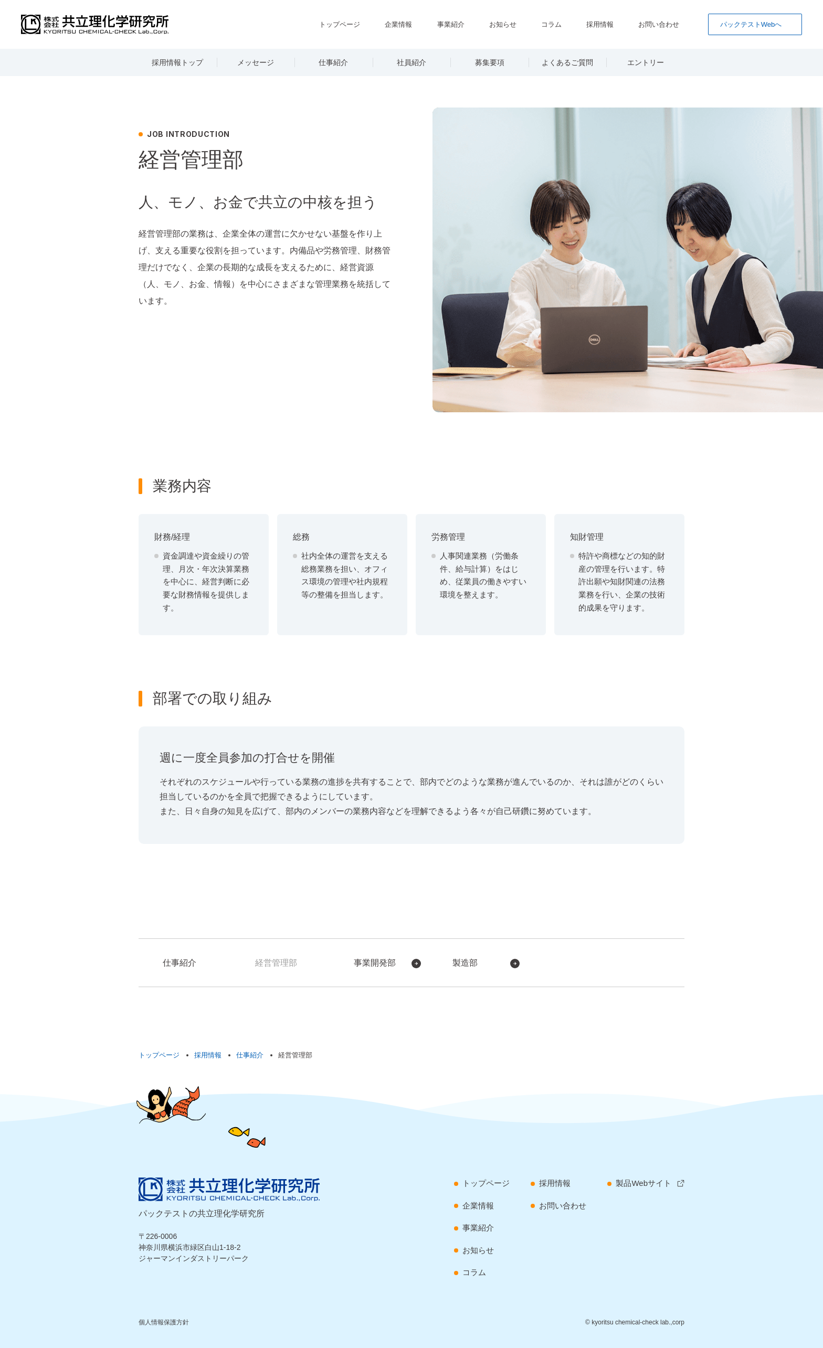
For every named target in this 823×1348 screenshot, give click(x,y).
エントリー (645, 62)
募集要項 (489, 62)
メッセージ (255, 62)
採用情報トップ (177, 62)
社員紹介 (411, 62)
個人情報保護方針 (164, 1322)
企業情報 (444, 24)
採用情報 (613, 24)
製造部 (465, 962)
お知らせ (532, 24)
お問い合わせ (665, 24)
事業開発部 (375, 962)
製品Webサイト (643, 1183)
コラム (573, 24)
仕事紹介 (333, 62)
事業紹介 (488, 24)
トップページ (393, 24)
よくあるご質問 (567, 62)
